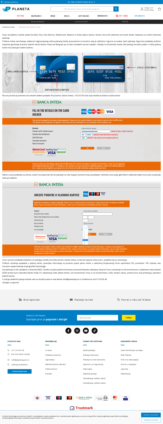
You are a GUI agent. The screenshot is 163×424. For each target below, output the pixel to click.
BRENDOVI (103, 16)
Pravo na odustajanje (130, 359)
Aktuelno (83, 16)
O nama (48, 350)
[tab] (25, 342)
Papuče (125, 22)
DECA (66, 16)
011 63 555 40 (18, 350)
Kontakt (48, 374)
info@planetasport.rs (72, 279)
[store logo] (15, 9)
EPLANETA (140, 16)
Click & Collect (81, 22)
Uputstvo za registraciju (93, 364)
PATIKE (20, 16)
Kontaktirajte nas (19, 371)
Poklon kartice (51, 369)
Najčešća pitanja (90, 374)
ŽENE (52, 16)
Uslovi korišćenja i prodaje (132, 350)
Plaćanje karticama (91, 355)
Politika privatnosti (53, 355)
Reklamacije (126, 374)
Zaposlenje (50, 359)
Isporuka (124, 369)
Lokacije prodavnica (19, 364)
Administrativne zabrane (55, 364)
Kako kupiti (87, 369)
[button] (147, 9)
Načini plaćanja (89, 350)
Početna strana (8, 27)
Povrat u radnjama (128, 364)
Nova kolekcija (37, 22)
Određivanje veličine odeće (94, 383)
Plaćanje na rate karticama (94, 359)
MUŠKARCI (36, 16)
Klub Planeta (126, 355)
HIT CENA (122, 16)
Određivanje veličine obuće (94, 378)
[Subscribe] (128, 318)
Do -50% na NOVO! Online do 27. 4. (81, 2)
